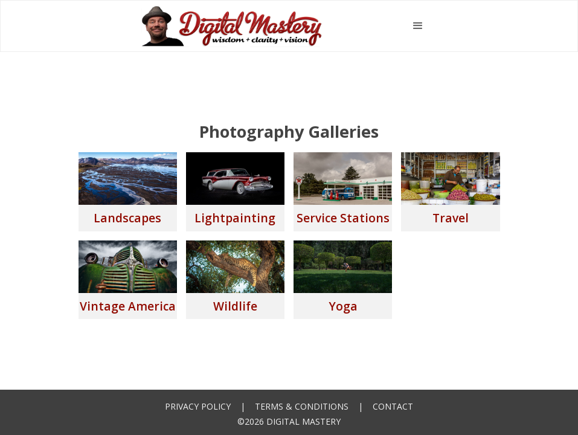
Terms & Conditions (301, 406)
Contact (393, 406)
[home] (232, 26)
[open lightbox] (128, 191)
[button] (418, 26)
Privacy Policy (198, 406)
